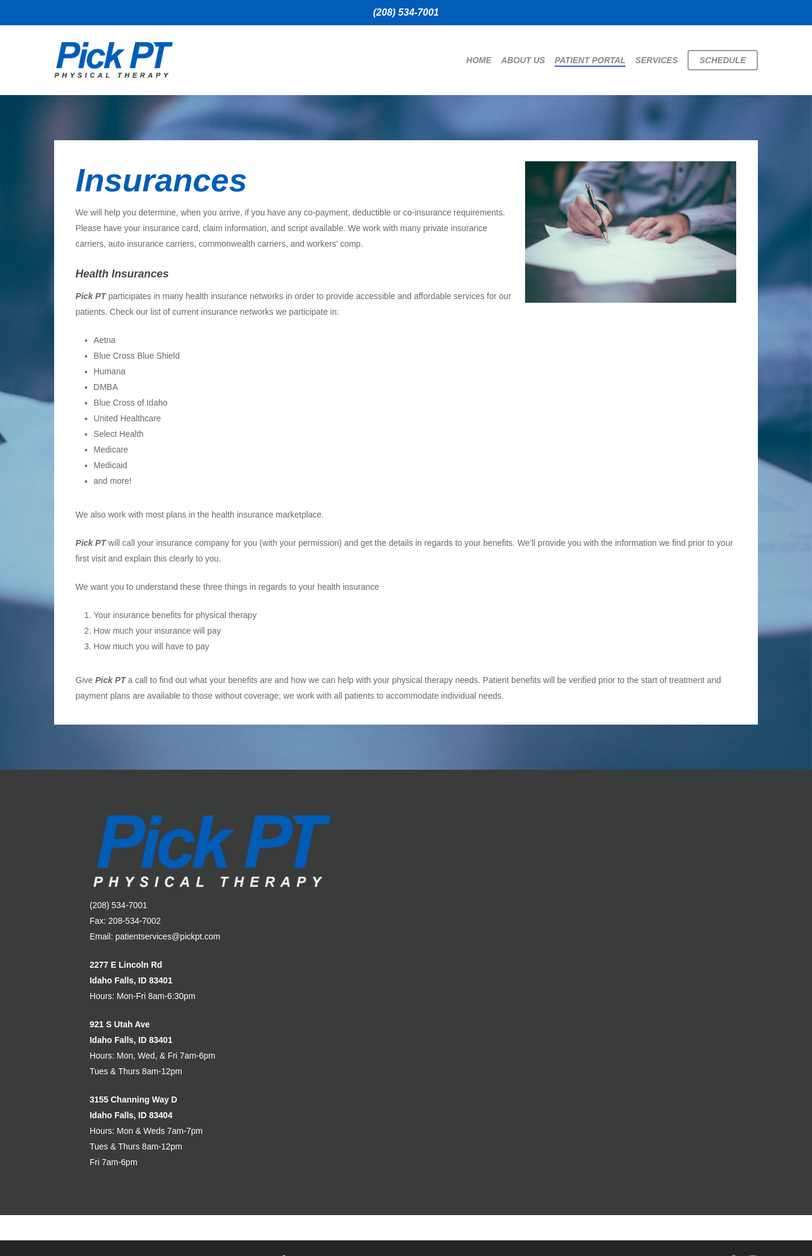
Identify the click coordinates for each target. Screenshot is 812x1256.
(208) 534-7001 (405, 12)
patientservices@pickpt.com (168, 936)
